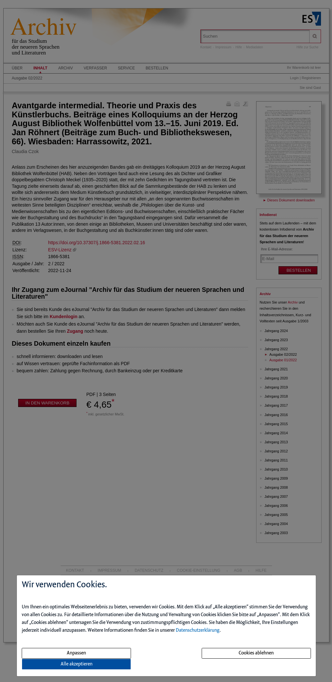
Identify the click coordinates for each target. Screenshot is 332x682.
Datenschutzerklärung (197, 630)
